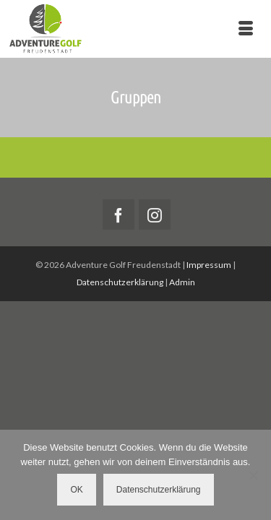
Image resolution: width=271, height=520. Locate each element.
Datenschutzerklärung (120, 282)
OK (76, 490)
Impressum (208, 264)
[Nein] (253, 475)
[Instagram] (155, 214)
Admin (182, 282)
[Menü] (246, 29)
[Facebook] (118, 214)
